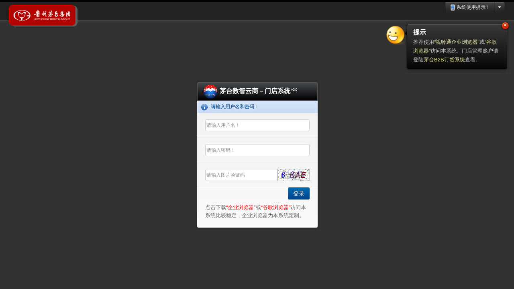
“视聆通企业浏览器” (456, 42)
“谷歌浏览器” (276, 207)
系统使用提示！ (470, 7)
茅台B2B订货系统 (444, 60)
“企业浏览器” (241, 207)
